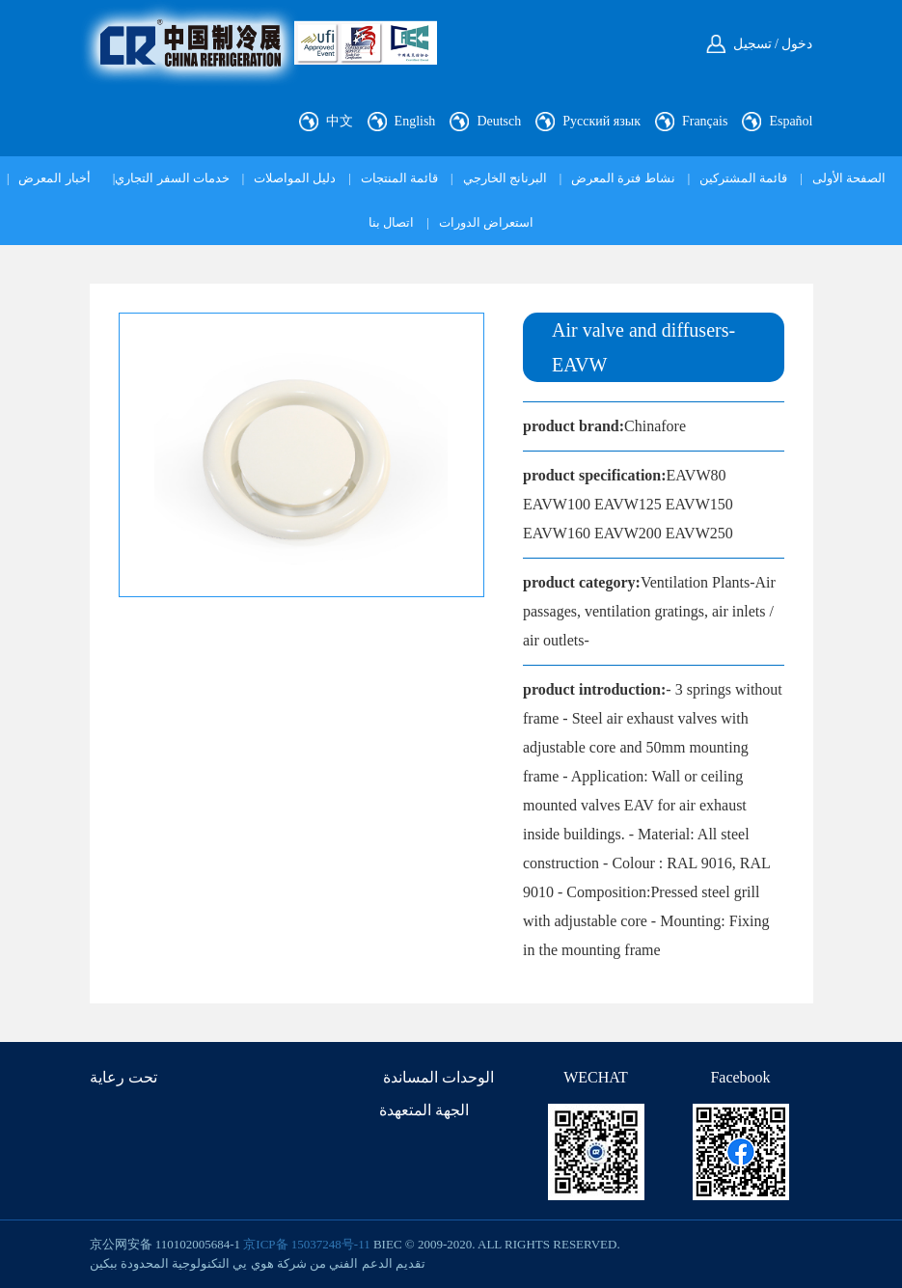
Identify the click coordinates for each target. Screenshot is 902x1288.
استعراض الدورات (486, 222)
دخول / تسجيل (773, 44)
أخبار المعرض (54, 178)
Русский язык (601, 121)
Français (704, 121)
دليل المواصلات (295, 178)
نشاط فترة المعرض (623, 178)
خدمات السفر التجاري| (171, 178)
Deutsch (499, 121)
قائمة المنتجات (399, 178)
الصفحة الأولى (849, 178)
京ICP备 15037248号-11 (306, 1244)
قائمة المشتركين (743, 178)
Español (790, 121)
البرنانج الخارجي (505, 178)
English (415, 121)
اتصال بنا (391, 222)
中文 (339, 121)
